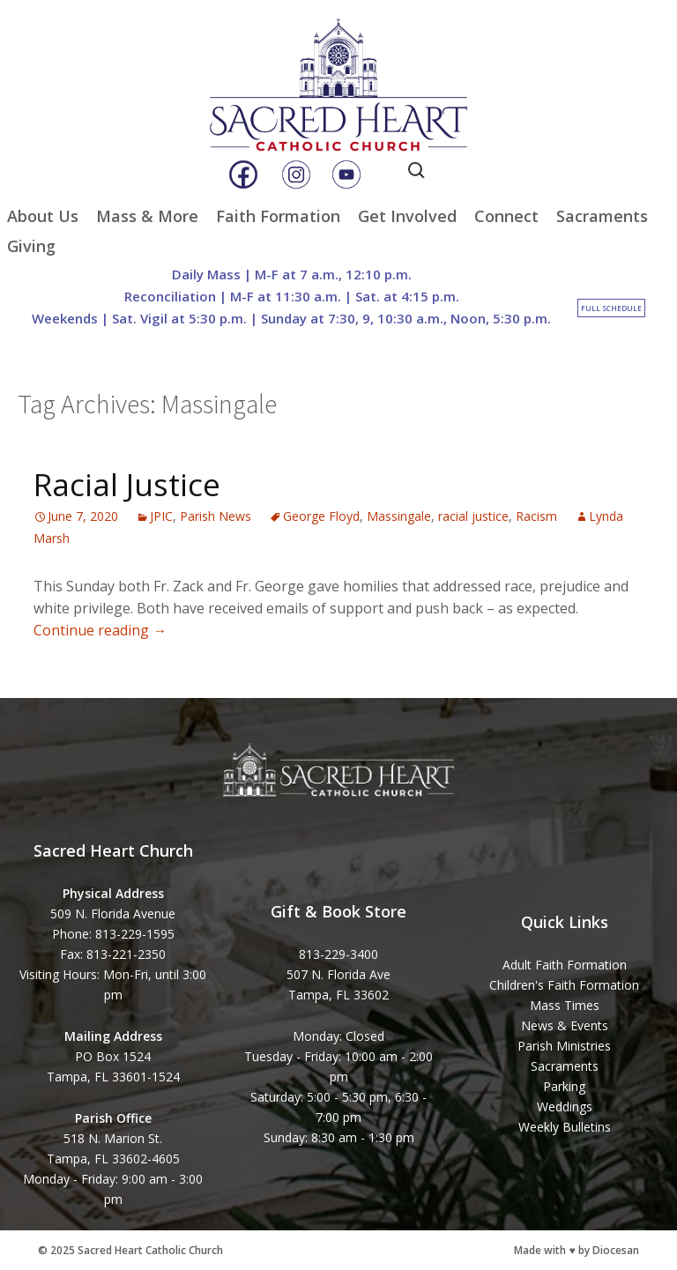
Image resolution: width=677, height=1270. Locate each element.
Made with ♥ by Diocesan (576, 1250)
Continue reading (100, 630)
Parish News (215, 516)
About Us (42, 216)
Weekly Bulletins (564, 1126)
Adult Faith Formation (564, 964)
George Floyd (321, 516)
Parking (564, 1086)
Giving (31, 245)
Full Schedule (611, 308)
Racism (536, 516)
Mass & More (147, 216)
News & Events (564, 1025)
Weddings (564, 1106)
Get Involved (407, 216)
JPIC (161, 516)
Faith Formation (278, 216)
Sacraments (602, 216)
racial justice (473, 516)
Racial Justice (126, 484)
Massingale (399, 516)
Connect (506, 216)
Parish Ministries (564, 1045)
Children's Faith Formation (564, 985)
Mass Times (564, 1005)
